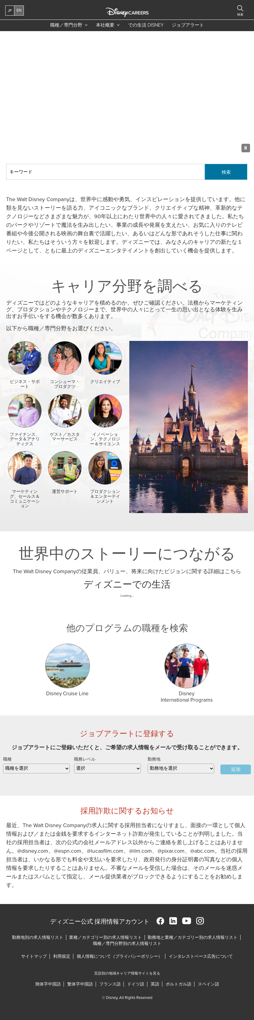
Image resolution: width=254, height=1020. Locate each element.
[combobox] (181, 768)
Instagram (200, 921)
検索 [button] (240, 14)
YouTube (186, 921)
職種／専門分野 (66, 25)
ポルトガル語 (178, 984)
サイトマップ (34, 956)
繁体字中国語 (80, 984)
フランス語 (110, 984)
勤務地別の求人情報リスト (37, 937)
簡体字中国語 (48, 984)
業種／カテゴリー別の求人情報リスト (105, 937)
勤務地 (154, 759)
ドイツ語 (135, 984)
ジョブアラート (188, 25)
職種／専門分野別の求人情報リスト (127, 943)
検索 (226, 172)
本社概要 (105, 25)
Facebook (160, 921)
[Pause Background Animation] (245, 148)
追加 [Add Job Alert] (236, 769)
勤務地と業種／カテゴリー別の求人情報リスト (192, 937)
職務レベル (84, 759)
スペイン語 (208, 984)
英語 (155, 984)
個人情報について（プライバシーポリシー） (119, 956)
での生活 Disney (145, 26)
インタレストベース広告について (201, 956)
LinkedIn (173, 921)
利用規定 (62, 956)
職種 (7, 759)
